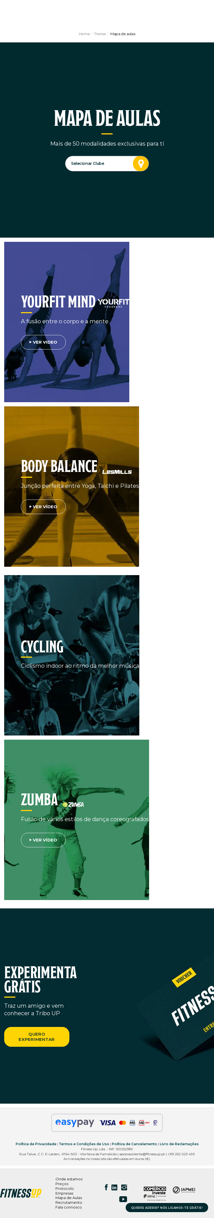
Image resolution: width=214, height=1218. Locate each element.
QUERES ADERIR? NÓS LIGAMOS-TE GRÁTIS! (167, 1208)
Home (84, 34)
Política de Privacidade (36, 1144)
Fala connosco (68, 1207)
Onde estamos (68, 1179)
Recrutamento (68, 1202)
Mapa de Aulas (68, 1197)
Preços (61, 1183)
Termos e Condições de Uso (84, 1144)
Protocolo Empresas (64, 1190)
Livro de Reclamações (179, 1144)
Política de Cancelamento (134, 1144)
